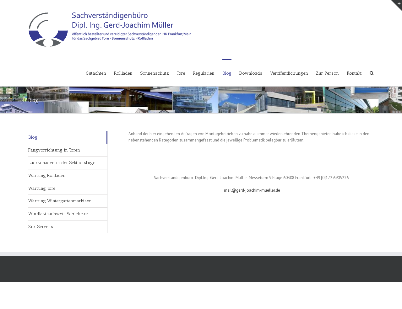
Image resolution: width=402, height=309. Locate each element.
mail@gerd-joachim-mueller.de (252, 190)
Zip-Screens (40, 226)
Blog (32, 137)
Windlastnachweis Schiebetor (58, 213)
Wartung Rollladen (47, 175)
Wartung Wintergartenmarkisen (60, 201)
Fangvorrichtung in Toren (54, 150)
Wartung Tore (41, 188)
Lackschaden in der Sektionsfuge (61, 162)
